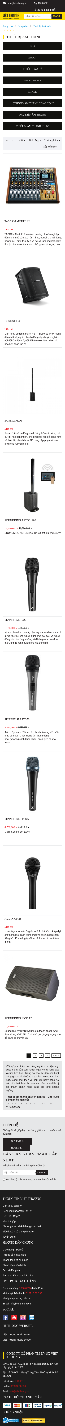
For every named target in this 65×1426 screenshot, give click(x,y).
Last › (56, 1055)
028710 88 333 (34, 1293)
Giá (22, 140)
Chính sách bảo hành (14, 1265)
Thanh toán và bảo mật (15, 1260)
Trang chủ (8, 26)
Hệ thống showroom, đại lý (17, 1211)
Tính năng (35, 140)
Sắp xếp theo (51, 146)
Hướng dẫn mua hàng (14, 1254)
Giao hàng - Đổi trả (13, 1249)
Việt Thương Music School (17, 1339)
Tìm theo (9, 140)
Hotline (16, 1147)
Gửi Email (17, 1141)
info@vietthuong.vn (17, 3)
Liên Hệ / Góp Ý (11, 1216)
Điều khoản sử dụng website (18, 1231)
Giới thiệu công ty (12, 1205)
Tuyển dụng (9, 1236)
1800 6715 (43, 3)
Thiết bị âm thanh (42, 26)
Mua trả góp (9, 1221)
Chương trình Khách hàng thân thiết (22, 1226)
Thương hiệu (52, 140)
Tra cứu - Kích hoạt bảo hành (18, 1275)
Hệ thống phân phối (43, 9)
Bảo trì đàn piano (12, 1270)
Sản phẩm (23, 26)
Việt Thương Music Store (16, 1334)
